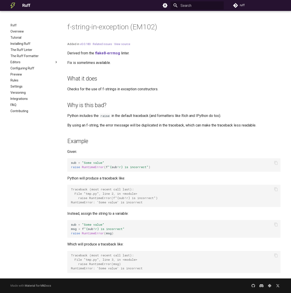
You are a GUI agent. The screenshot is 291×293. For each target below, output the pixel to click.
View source (122, 44)
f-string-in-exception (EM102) (112, 27)
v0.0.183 (85, 44)
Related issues (102, 44)
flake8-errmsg (107, 53)
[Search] (197, 5)
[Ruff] (13, 5)
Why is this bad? (86, 105)
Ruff (13, 25)
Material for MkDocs (38, 285)
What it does (82, 78)
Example (77, 141)
